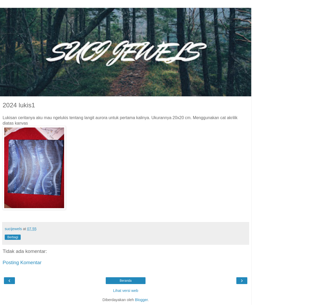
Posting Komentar (22, 262)
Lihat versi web (125, 291)
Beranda (125, 280)
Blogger (141, 300)
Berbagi (12, 237)
